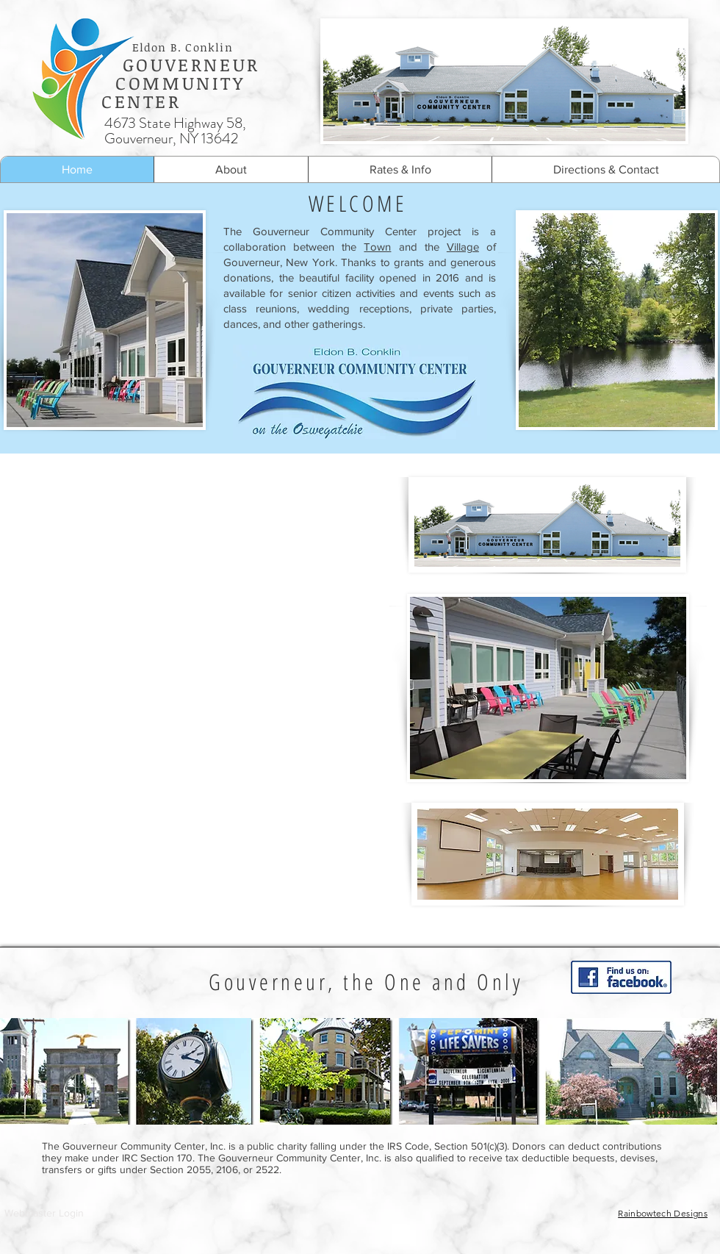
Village (463, 246)
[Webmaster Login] (44, 1213)
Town (377, 246)
